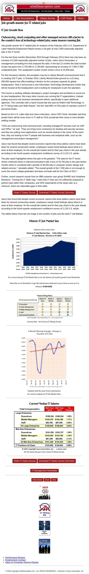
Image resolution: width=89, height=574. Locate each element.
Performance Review (15, 557)
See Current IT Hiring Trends (50, 322)
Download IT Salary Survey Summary (56, 192)
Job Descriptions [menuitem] (25, 18)
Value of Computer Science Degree (22, 562)
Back (47, 480)
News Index (37, 480)
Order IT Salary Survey (24, 192)
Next (54, 480)
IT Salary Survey (58, 452)
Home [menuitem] (6, 18)
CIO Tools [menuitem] (66, 18)
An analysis (42, 45)
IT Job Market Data (53, 394)
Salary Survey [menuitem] (47, 18)
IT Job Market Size (30, 277)
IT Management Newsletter (44, 470)
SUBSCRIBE (47, 286)
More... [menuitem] (82, 18)
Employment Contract (15, 560)
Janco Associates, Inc (75, 571)
